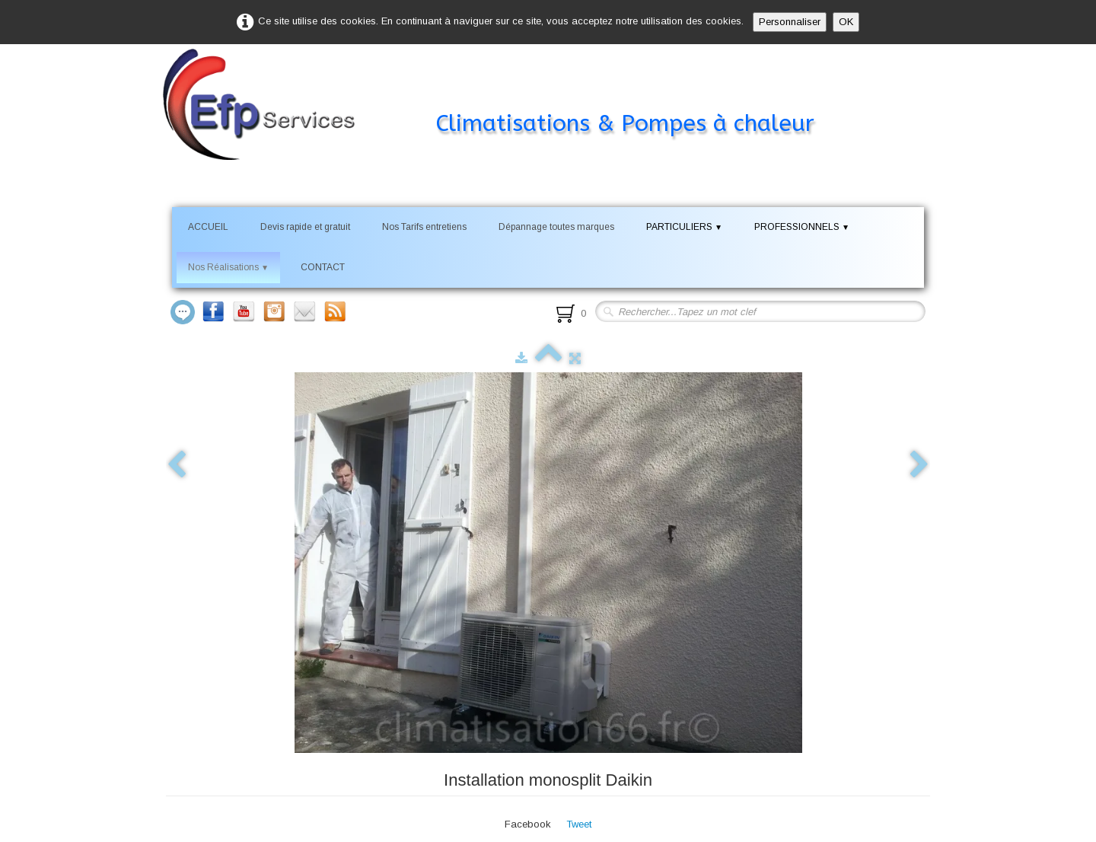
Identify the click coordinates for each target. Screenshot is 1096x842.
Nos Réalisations (228, 267)
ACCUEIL (208, 227)
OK (846, 21)
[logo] (511, 94)
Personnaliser (789, 21)
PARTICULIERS (684, 227)
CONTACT (323, 267)
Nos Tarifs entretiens (424, 227)
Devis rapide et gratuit (305, 227)
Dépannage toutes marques (556, 227)
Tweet (578, 824)
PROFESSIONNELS (801, 227)
